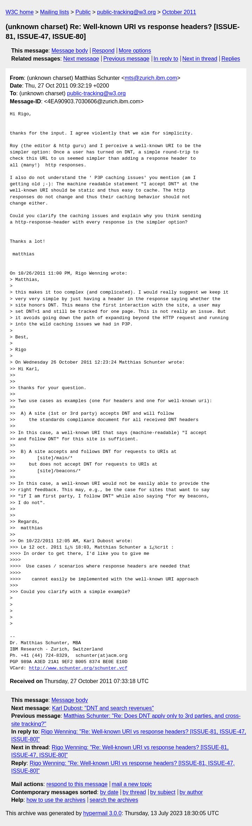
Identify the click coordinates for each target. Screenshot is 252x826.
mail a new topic (132, 784)
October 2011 (179, 12)
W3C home (20, 12)
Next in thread (199, 59)
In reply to (166, 59)
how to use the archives (56, 800)
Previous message (126, 59)
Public (83, 12)
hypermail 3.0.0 (102, 813)
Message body (70, 51)
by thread (134, 792)
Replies (231, 59)
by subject (162, 792)
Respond (103, 51)
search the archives (114, 800)
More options (135, 51)
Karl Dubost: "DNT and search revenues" (103, 708)
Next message (81, 59)
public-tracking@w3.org (126, 12)
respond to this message (76, 784)
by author (191, 792)
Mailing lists (54, 12)
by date (109, 792)
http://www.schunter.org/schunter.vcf (78, 668)
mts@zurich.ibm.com (151, 78)
